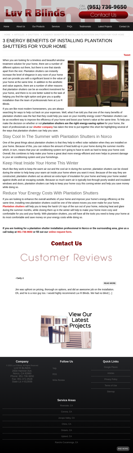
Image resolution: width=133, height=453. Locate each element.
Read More (110, 293)
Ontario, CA (66, 430)
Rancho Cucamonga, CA (66, 442)
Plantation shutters (14, 206)
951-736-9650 (24, 231)
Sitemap (111, 391)
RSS (54, 374)
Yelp (54, 368)
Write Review (58, 380)
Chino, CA (66, 424)
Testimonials (85, 26)
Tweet (127, 55)
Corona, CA (66, 412)
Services (56, 26)
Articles (110, 373)
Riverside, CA (66, 405)
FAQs (69, 26)
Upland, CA (66, 436)
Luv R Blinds (22, 368)
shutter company (43, 127)
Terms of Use (111, 385)
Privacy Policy (110, 379)
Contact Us (124, 26)
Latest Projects (105, 26)
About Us (20, 26)
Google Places (111, 367)
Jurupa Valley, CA (66, 418)
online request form (60, 231)
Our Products (38, 26)
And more (123, 449)
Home (6, 26)
